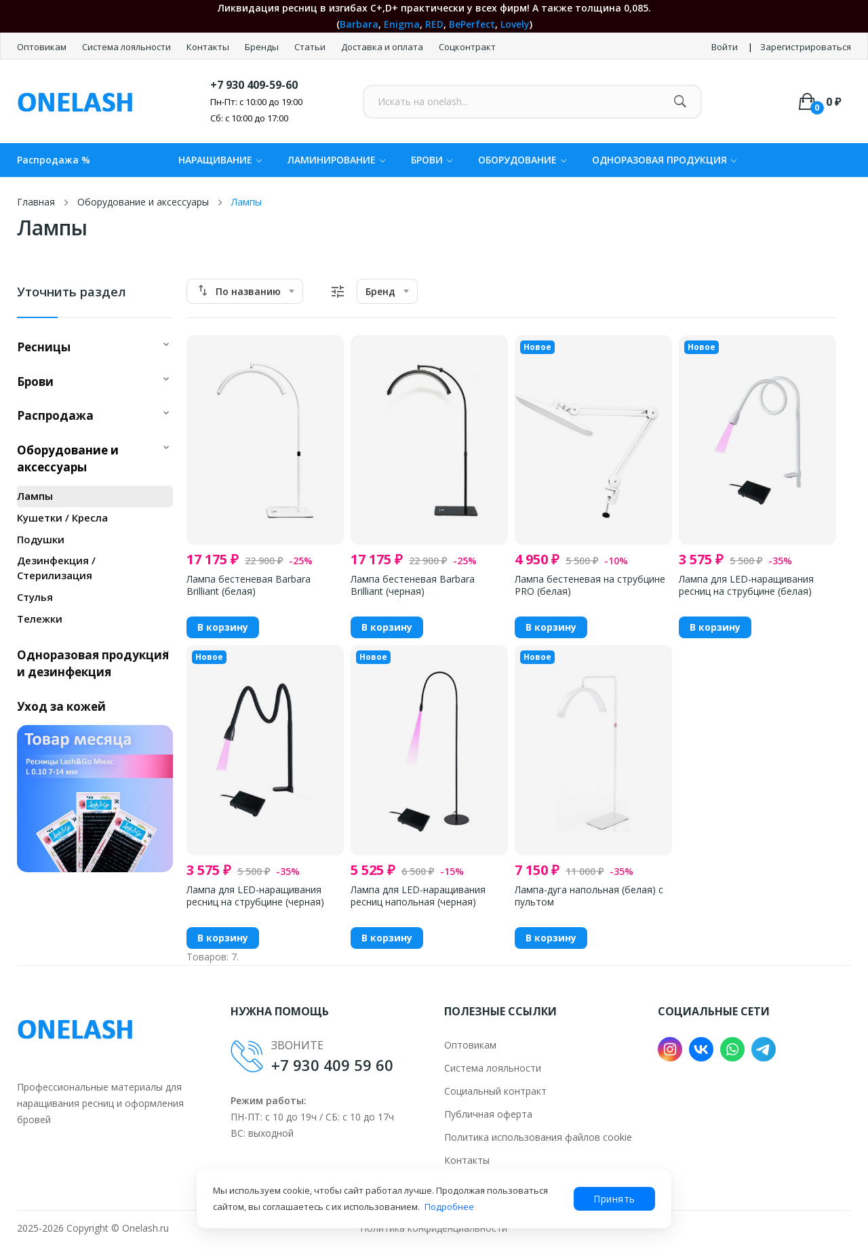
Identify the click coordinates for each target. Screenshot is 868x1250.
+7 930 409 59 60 (332, 1065)
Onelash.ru (145, 1228)
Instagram (670, 1049)
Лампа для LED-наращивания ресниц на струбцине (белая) (746, 585)
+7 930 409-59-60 (254, 84)
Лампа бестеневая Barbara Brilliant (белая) (248, 585)
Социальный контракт (495, 1091)
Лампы (35, 496)
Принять (614, 1198)
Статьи (311, 47)
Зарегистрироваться (805, 47)
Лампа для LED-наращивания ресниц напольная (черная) (418, 896)
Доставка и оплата (383, 47)
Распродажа (55, 415)
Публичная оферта (488, 1114)
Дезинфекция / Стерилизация (56, 567)
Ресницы (44, 347)
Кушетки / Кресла (62, 517)
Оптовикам (42, 47)
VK (701, 1049)
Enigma (402, 24)
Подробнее (449, 1206)
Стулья (35, 597)
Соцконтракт (467, 47)
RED (434, 24)
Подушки (40, 539)
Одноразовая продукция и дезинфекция (93, 663)
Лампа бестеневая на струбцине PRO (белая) (590, 585)
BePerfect (472, 24)
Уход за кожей (61, 706)
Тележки (39, 618)
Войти (724, 47)
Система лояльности (127, 47)
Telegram (763, 1049)
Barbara (359, 24)
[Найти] (680, 102)
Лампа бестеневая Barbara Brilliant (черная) (413, 585)
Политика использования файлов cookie (538, 1137)
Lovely (515, 24)
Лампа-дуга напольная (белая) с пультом (589, 896)
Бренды (263, 47)
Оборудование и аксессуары (68, 458)
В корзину (222, 627)
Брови (35, 381)
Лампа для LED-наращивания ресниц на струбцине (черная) (255, 896)
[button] (166, 342)
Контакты (208, 47)
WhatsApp (732, 1049)
